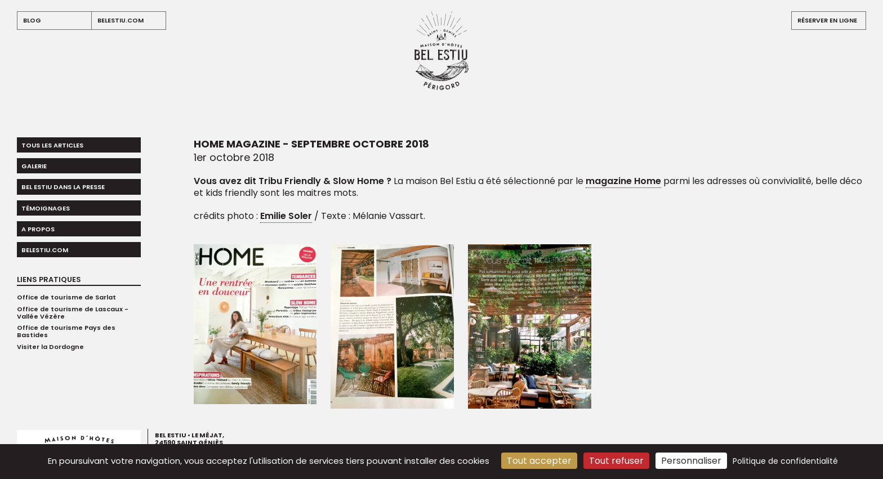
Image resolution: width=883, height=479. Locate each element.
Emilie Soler (286, 215)
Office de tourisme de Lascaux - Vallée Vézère (72, 313)
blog (32, 20)
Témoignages (45, 208)
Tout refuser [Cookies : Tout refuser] (616, 460)
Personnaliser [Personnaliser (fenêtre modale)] (691, 460)
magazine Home (623, 180)
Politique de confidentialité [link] (785, 461)
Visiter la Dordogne (50, 346)
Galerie (34, 166)
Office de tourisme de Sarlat (66, 297)
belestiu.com (120, 20)
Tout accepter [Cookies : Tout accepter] (539, 460)
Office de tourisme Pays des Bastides (66, 331)
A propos (38, 229)
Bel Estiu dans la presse (63, 186)
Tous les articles (52, 145)
